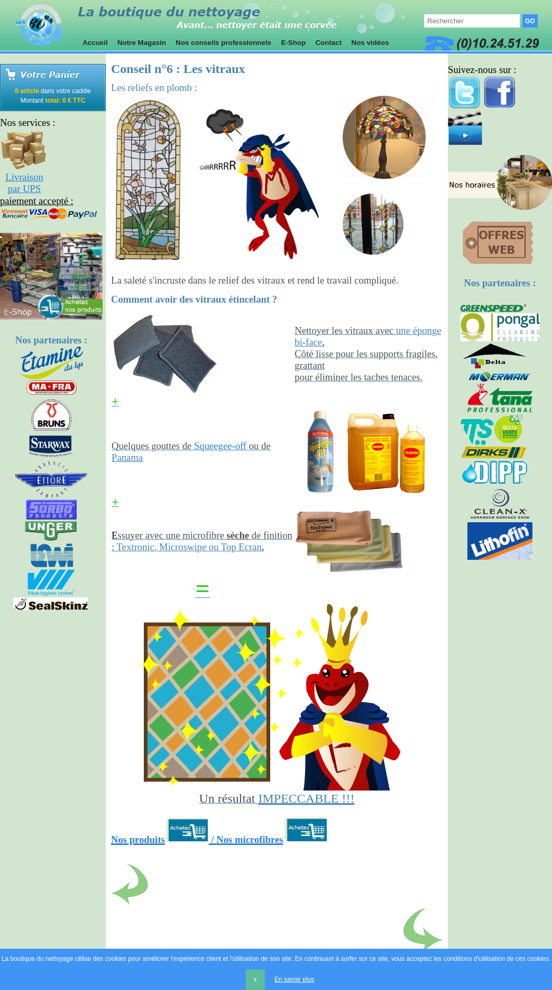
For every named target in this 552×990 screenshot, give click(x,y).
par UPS (24, 188)
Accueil (95, 43)
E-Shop (293, 43)
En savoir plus (294, 979)
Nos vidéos (370, 43)
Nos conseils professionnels (223, 43)
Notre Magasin (141, 43)
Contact (329, 43)
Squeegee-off (220, 445)
